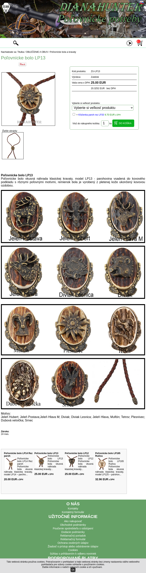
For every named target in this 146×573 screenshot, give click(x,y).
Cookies (73, 550)
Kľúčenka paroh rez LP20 (91, 114)
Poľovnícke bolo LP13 (46, 453)
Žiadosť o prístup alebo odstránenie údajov (73, 546)
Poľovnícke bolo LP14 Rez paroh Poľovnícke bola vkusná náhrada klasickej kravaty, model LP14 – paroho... (18, 466)
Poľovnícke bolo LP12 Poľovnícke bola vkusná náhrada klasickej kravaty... (79, 463)
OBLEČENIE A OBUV (37, 52)
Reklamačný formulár (73, 539)
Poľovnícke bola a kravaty (63, 52)
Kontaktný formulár (73, 512)
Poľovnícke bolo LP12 (77, 453)
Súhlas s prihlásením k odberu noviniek (73, 553)
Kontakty (73, 508)
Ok (72, 569)
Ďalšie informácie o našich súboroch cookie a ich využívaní (72, 567)
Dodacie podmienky (73, 532)
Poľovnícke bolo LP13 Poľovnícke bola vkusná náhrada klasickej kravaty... (48, 463)
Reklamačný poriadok (73, 535)
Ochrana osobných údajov (73, 542)
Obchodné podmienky (73, 524)
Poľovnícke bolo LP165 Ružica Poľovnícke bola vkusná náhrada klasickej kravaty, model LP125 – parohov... (109, 466)
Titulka (20, 52)
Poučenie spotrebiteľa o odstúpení (73, 528)
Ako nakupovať (73, 521)
